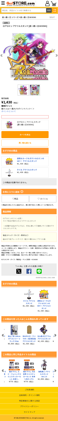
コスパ (52, 17)
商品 (15, 199)
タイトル (43, 199)
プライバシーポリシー (29, 406)
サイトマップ (29, 412)
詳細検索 (54, 10)
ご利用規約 (29, 389)
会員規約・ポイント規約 (29, 395)
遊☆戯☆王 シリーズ (10, 17)
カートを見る (25, 134)
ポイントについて (8, 111)
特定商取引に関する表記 (29, 400)
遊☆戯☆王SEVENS (28, 17)
